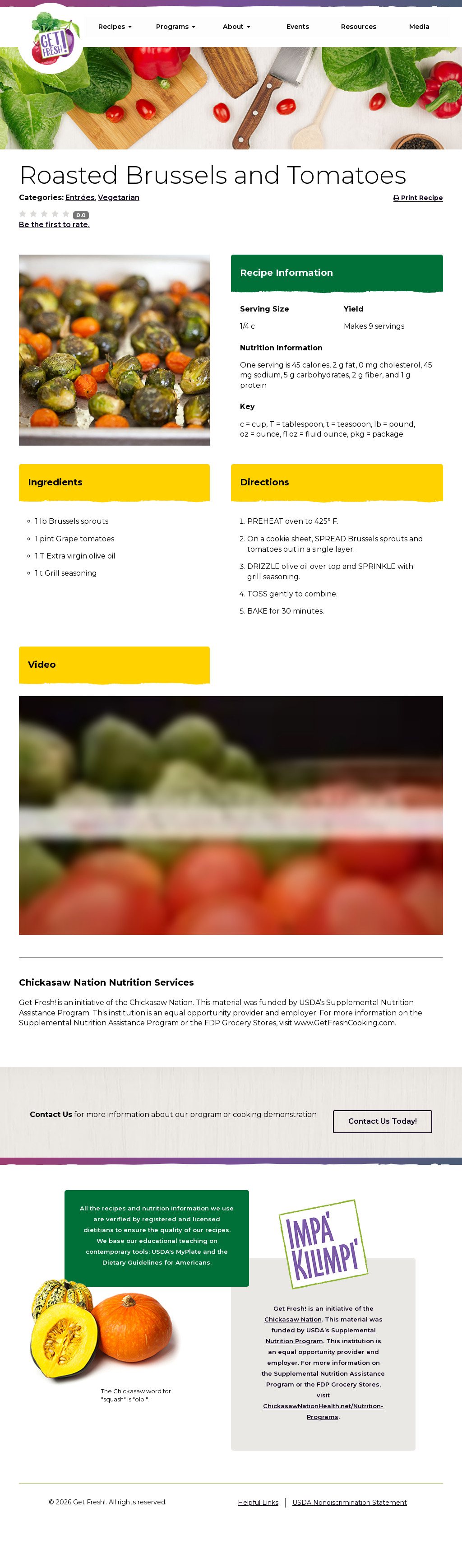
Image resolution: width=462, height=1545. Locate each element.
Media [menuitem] (419, 27)
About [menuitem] (236, 27)
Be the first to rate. (54, 224)
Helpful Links (258, 1502)
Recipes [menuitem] (115, 27)
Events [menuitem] (297, 27)
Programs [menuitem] (175, 27)
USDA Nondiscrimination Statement (349, 1502)
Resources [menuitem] (358, 27)
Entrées (80, 197)
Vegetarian (118, 197)
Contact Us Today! (382, 1121)
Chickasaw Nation (293, 1319)
